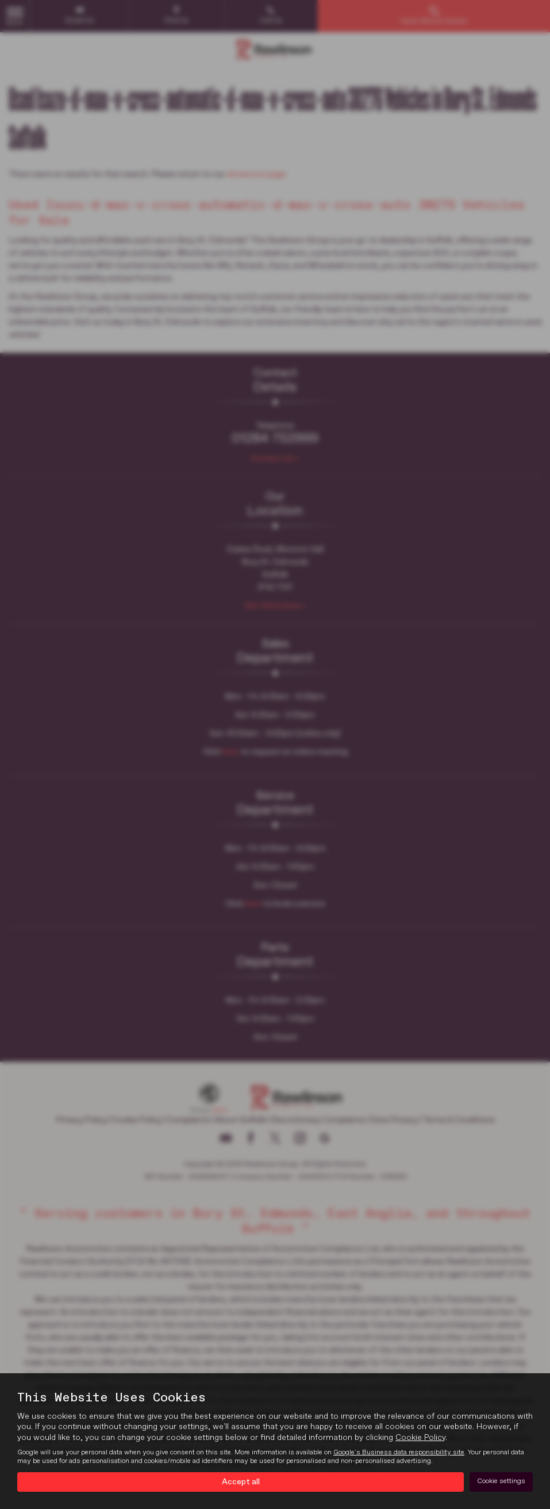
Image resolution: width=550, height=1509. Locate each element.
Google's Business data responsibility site (398, 1450)
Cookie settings (501, 1480)
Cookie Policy (420, 1436)
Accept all (240, 1480)
